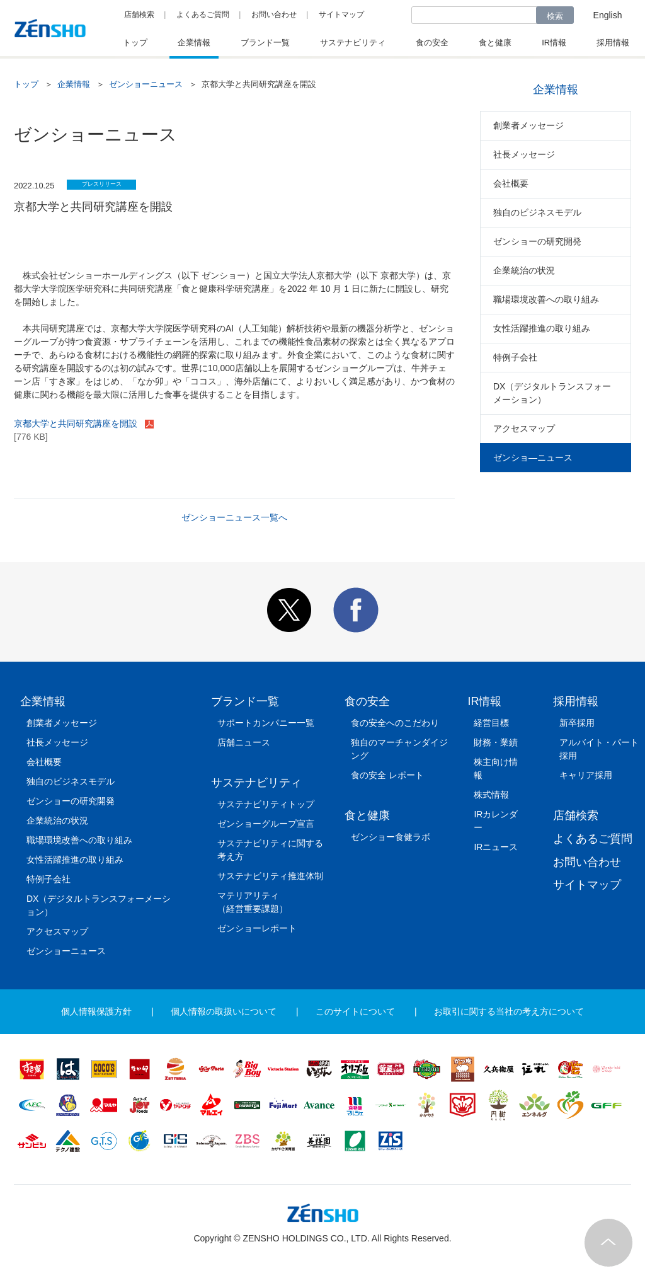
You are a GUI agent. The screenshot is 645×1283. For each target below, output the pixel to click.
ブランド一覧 (245, 701)
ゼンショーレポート (257, 928)
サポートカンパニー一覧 (265, 723)
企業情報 (73, 84)
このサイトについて (355, 1011)
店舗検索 (139, 14)
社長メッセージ (524, 154)
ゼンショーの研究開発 (537, 241)
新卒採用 (577, 723)
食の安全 (367, 701)
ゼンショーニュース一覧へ (234, 517)
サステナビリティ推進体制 (270, 876)
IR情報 (484, 701)
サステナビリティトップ (265, 804)
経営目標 (491, 723)
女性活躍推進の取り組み (541, 328)
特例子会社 (515, 357)
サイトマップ (341, 14)
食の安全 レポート (387, 775)
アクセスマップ (524, 428)
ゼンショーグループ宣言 (265, 824)
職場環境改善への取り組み (546, 299)
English (607, 15)
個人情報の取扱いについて (224, 1011)
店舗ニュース (243, 742)
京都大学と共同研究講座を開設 (77, 423)
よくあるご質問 (202, 14)
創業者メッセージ (528, 125)
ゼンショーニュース (146, 84)
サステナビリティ (256, 782)
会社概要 (510, 183)
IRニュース (496, 847)
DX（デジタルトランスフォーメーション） (552, 393)
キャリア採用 (585, 775)
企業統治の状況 (524, 270)
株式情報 (491, 795)
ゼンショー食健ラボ (390, 837)
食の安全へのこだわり (395, 723)
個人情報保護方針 (96, 1011)
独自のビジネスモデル (537, 212)
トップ (26, 84)
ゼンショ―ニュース (533, 457)
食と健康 (367, 815)
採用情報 (575, 701)
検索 (555, 16)
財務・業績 (496, 742)
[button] (289, 629)
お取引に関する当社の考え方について (509, 1011)
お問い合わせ (274, 14)
